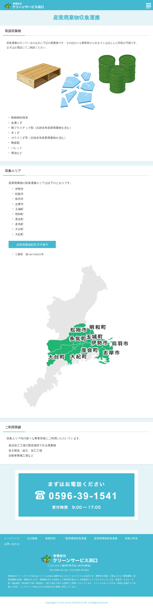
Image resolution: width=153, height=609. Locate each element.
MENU (148, 8)
